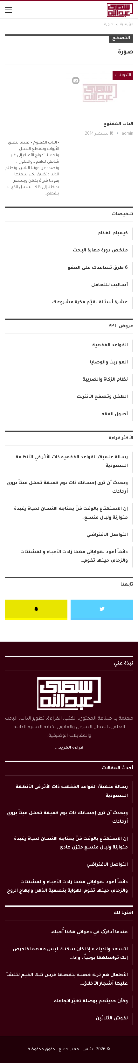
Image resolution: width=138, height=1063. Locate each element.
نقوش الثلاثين (112, 1018)
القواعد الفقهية (110, 345)
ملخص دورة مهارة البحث (100, 250)
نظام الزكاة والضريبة (105, 380)
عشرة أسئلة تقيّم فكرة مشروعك (90, 302)
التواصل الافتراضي (107, 535)
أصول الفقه (114, 414)
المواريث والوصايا (109, 362)
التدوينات (123, 75)
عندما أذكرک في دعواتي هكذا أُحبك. (89, 932)
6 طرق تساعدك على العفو (98, 268)
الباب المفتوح (118, 124)
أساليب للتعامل (109, 285)
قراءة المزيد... (69, 748)
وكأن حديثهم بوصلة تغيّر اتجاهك (91, 1001)
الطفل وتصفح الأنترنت (102, 397)
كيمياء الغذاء (113, 233)
